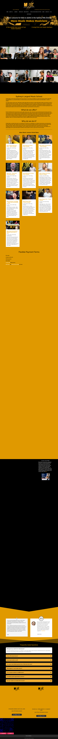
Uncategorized (9, 235)
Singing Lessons (36, 55)
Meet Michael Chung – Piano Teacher (28, 146)
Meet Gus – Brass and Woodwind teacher (12, 174)
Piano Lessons (8, 55)
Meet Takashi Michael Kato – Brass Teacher (12, 146)
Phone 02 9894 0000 (16, 9)
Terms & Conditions (28, 735)
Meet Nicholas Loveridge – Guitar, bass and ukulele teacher (12, 202)
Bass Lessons (50, 79)
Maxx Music (8, 264)
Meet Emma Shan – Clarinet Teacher (27, 202)
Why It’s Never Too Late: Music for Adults (44, 174)
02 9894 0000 (16, 714)
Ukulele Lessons (50, 55)
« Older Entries (8, 248)
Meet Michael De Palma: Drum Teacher (28, 174)
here (46, 471)
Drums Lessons (7, 79)
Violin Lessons (36, 79)
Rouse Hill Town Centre (15, 264)
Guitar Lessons (21, 55)
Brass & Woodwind (21, 79)
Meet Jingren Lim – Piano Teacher (45, 200)
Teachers (8, 149)
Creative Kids (8, 262)
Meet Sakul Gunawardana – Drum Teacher (45, 146)
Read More (43, 630)
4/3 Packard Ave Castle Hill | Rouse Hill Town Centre (42, 9)
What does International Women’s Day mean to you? (12, 232)
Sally (8, 175)
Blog (15, 175)
